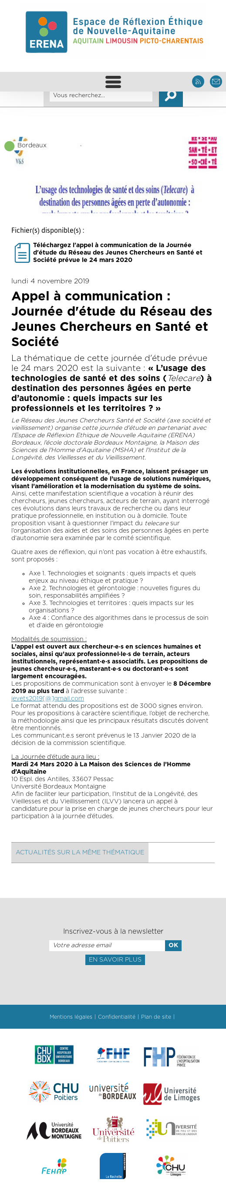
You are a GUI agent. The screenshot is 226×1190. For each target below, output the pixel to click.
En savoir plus (115, 960)
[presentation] (113, 984)
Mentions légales (71, 1017)
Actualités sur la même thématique (80, 853)
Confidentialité (116, 1017)
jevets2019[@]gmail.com (47, 699)
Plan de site (156, 1017)
